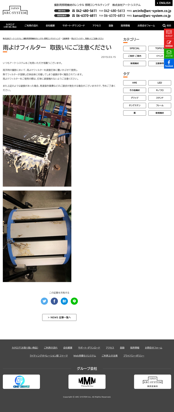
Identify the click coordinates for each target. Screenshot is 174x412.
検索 (167, 25)
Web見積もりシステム (84, 356)
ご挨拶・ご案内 (134, 56)
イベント (159, 56)
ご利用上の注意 (110, 356)
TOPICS (159, 48)
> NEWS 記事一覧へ (59, 317)
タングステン (134, 105)
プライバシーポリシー (133, 356)
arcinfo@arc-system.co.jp (152, 10)
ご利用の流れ (31, 25)
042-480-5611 (86, 10)
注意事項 (160, 63)
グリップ (134, 98)
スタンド (159, 98)
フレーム (159, 105)
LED (159, 83)
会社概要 (50, 25)
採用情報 (125, 25)
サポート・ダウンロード (73, 25)
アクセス (97, 25)
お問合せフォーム (146, 25)
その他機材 (135, 90)
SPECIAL (135, 48)
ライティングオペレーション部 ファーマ (49, 356)
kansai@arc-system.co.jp (152, 15)
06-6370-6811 (86, 15)
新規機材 (134, 63)
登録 (111, 25)
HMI (134, 83)
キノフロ (159, 90)
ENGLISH (164, 3)
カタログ (10, 25)
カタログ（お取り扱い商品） (25, 348)
